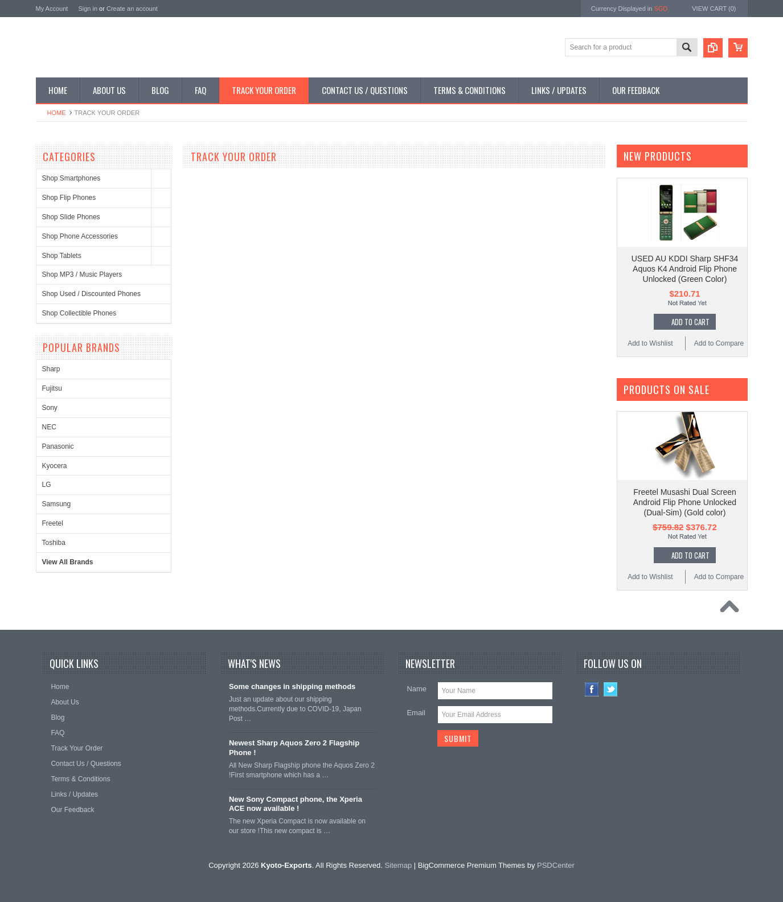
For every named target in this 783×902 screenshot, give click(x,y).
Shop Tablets (61, 256)
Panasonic (58, 446)
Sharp (51, 369)
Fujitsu (52, 388)
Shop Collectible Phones (79, 313)
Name (417, 688)
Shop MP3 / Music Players (82, 274)
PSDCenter (556, 865)
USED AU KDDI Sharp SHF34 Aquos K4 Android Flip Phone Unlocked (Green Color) (685, 269)
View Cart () (714, 8)
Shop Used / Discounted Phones (91, 294)
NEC (49, 427)
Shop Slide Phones (71, 217)
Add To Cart (690, 321)
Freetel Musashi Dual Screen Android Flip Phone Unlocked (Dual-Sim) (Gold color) (684, 502)
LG (46, 485)
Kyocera (54, 466)
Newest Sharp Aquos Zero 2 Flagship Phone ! (294, 748)
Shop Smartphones (71, 178)
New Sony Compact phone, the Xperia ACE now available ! (295, 804)
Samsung (56, 504)
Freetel (52, 523)
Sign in (87, 8)
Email (416, 712)
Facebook (592, 689)
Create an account (132, 8)
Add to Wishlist (650, 343)
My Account (52, 8)
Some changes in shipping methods (292, 686)
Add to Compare (719, 343)
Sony (50, 408)
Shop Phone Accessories (80, 236)
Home (56, 112)
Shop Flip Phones (69, 198)
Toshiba (53, 543)
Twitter (611, 689)
